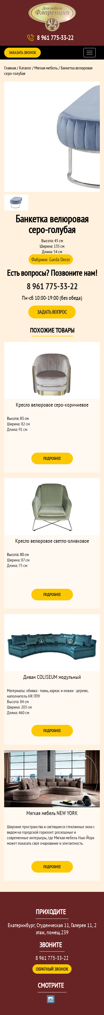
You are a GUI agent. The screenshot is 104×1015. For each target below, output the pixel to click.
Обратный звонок (52, 969)
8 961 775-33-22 (55, 38)
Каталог (25, 68)
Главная (10, 68)
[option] (52, 137)
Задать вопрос (52, 312)
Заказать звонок (22, 52)
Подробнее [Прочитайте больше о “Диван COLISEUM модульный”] (52, 730)
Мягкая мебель (46, 68)
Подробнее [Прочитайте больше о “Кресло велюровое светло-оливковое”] (52, 594)
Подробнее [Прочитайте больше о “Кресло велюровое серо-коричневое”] (52, 458)
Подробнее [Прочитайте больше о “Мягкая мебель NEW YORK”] (52, 866)
